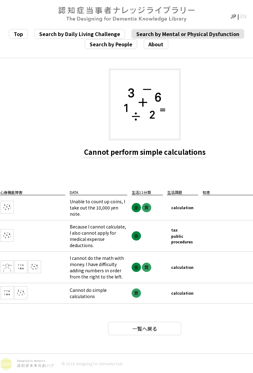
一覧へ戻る (144, 328)
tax (174, 230)
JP (233, 16)
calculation (182, 207)
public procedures (182, 238)
